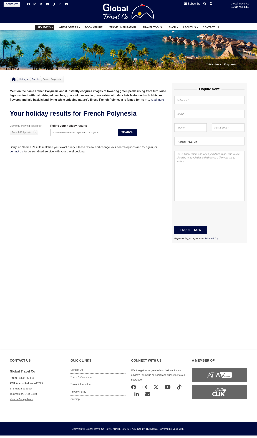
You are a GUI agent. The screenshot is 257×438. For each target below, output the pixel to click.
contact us (16, 151)
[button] (211, 4)
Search (127, 132)
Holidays (23, 79)
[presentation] (201, 213)
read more (157, 99)
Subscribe (192, 3)
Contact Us (76, 369)
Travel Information (80, 384)
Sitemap (75, 399)
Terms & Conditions (81, 377)
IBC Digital (151, 428)
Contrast (12, 4)
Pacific (35, 79)
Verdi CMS (179, 428)
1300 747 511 (240, 7)
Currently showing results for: (26, 125)
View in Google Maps (21, 399)
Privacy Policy (211, 238)
